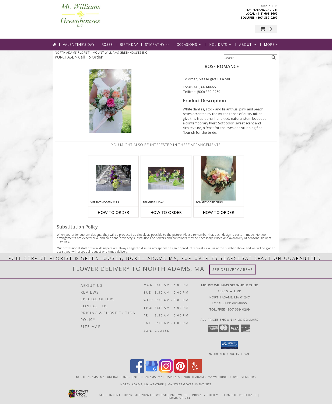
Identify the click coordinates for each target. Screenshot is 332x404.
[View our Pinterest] (180, 371)
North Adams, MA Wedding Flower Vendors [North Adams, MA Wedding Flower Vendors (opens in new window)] (220, 377)
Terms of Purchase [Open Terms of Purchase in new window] (239, 395)
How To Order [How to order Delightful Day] (166, 212)
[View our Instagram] (166, 371)
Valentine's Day (79, 44)
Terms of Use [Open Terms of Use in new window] (179, 397)
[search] (273, 57)
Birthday (129, 44)
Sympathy (157, 44)
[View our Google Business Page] (151, 371)
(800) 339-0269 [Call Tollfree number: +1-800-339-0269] (238, 309)
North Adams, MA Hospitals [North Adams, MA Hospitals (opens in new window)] (157, 377)
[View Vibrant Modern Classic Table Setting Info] (113, 178)
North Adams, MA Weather (142, 384)
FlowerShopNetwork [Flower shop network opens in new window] (169, 395)
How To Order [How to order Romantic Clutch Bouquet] (218, 212)
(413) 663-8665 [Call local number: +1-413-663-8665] (266, 13)
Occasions (189, 44)
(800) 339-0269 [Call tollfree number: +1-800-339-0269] (266, 17)
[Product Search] (246, 58)
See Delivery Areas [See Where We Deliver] (232, 269)
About (248, 44)
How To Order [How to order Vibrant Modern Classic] (113, 212)
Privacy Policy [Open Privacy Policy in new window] (205, 395)
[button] (266, 29)
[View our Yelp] (195, 371)
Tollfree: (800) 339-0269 (201, 91)
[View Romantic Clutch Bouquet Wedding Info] (218, 178)
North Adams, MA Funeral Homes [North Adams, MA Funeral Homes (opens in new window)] (103, 377)
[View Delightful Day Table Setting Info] (166, 178)
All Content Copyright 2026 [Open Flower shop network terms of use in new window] (124, 395)
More (271, 44)
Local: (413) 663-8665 (199, 87)
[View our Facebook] (137, 371)
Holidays (220, 44)
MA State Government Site (190, 384)
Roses (107, 44)
